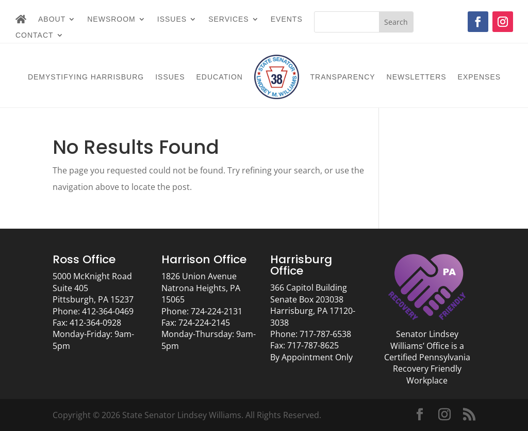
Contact (34, 35)
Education (219, 77)
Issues (172, 19)
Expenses (479, 77)
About (51, 19)
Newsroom (111, 19)
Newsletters (417, 77)
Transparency (342, 77)
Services (228, 19)
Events (287, 19)
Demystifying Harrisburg (86, 77)
